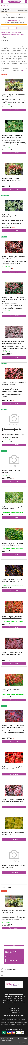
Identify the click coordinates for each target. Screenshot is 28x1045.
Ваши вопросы (7, 1002)
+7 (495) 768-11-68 (14, 1008)
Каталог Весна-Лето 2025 (16, 994)
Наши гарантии (7, 1000)
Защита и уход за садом (18, 1002)
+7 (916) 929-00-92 (14, 1010)
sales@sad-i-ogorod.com (13, 20)
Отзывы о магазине (8, 996)
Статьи (15, 1000)
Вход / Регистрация (14, 1)
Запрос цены (14, 774)
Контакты (19, 998)
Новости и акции (20, 996)
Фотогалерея (21, 1000)
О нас (6, 994)
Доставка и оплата (11, 998)
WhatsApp (4, 11)
